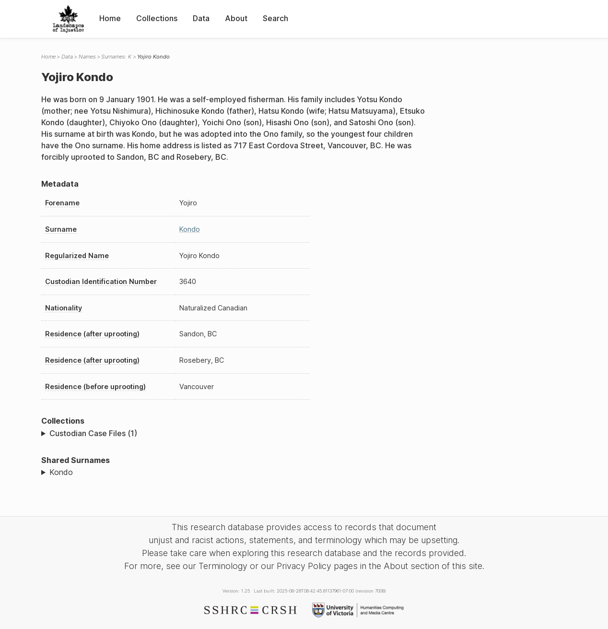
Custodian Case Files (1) (93, 433)
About (236, 18)
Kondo (189, 229)
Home (110, 18)
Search (275, 18)
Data (201, 18)
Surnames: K (116, 56)
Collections (156, 18)
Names (87, 56)
